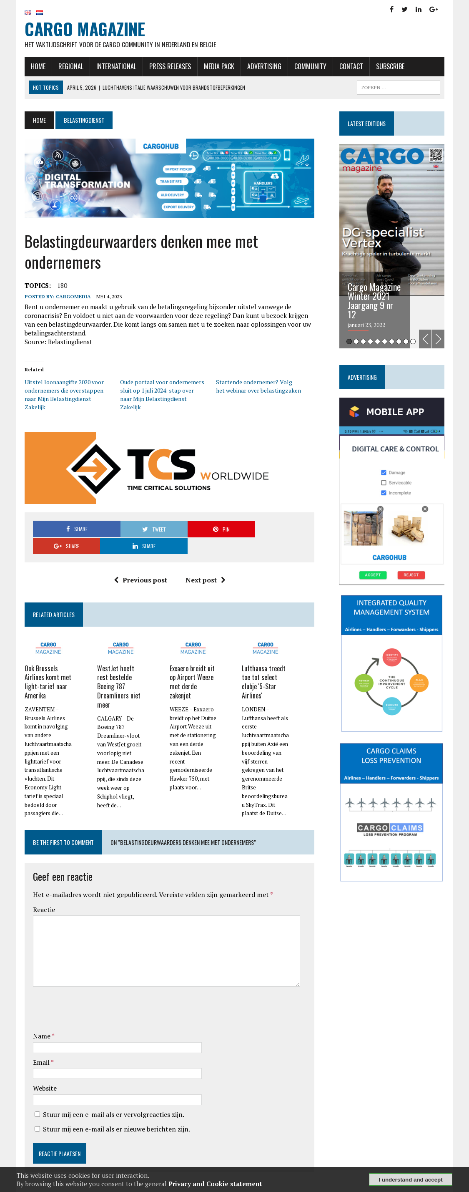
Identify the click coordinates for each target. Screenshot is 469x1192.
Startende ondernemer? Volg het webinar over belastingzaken (259, 387)
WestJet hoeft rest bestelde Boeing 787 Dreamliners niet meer (118, 670)
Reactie (43, 892)
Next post (205, 564)
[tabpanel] (393, 246)
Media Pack (218, 67)
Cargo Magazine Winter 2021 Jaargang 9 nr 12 (375, 301)
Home (37, 67)
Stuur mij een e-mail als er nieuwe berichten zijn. (115, 1111)
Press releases (169, 67)
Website (43, 1071)
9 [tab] (406, 342)
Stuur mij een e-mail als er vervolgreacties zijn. (112, 1097)
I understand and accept (410, 1180)
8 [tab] (399, 342)
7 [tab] (392, 342)
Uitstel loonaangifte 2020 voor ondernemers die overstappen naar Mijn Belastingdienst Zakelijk (63, 395)
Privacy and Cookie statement (215, 1183)
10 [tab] (413, 342)
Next (439, 339)
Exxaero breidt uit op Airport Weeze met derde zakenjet (191, 665)
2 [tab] (357, 342)
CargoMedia (72, 298)
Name (41, 1018)
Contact (350, 67)
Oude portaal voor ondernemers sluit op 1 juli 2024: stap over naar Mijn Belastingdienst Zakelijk (162, 395)
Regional (69, 67)
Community (309, 67)
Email (41, 1045)
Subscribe (389, 67)
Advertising (263, 67)
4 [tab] (371, 342)
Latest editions (367, 123)
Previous (426, 339)
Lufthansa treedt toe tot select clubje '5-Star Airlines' (264, 665)
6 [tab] (385, 342)
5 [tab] (378, 342)
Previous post (140, 564)
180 (61, 286)
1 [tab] (350, 342)
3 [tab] (364, 342)
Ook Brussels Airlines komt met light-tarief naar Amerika (46, 665)
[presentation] (95, 993)
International (115, 67)
